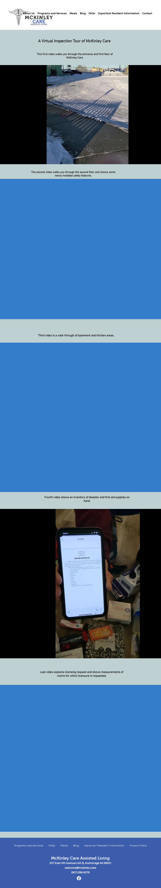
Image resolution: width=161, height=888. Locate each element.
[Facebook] (79, 878)
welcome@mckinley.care (80, 867)
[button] (29, 13)
